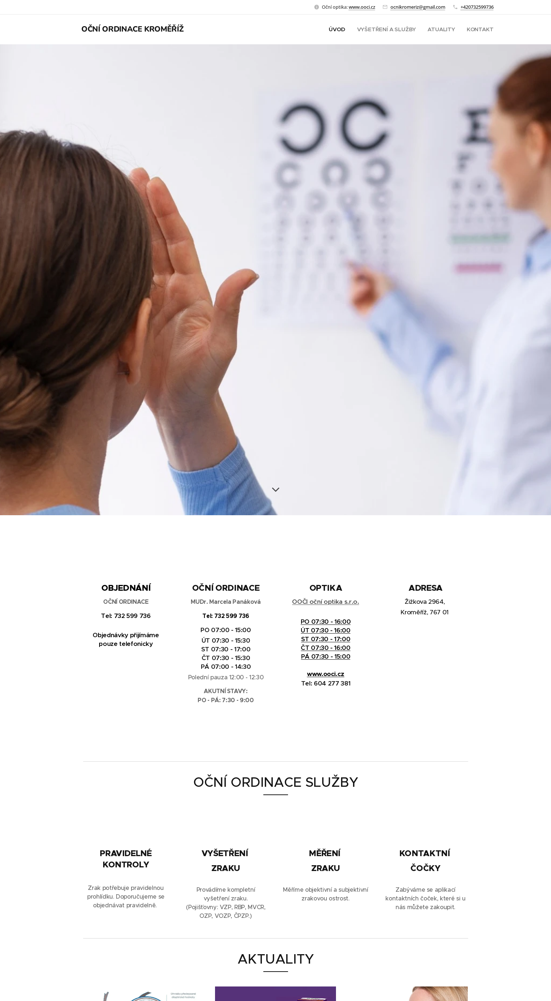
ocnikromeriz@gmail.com (417, 7)
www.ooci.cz (362, 7)
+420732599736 (477, 7)
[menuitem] (337, 29)
